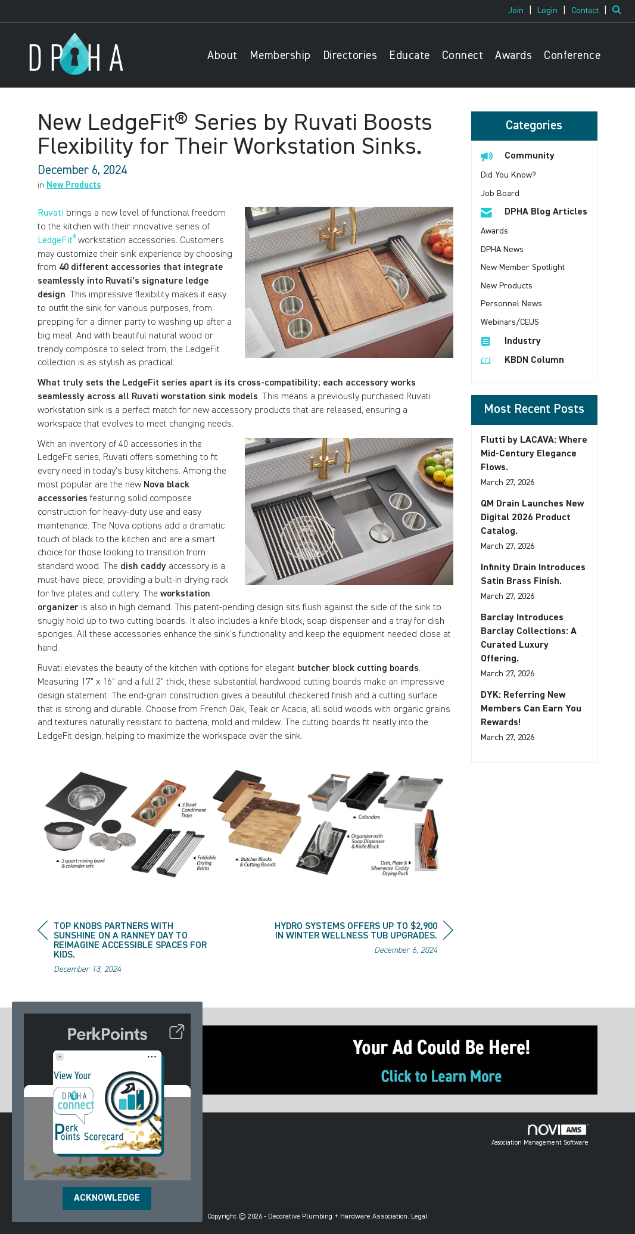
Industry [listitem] (511, 341)
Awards (513, 55)
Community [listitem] (518, 155)
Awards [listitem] (494, 231)
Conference (572, 55)
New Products (73, 185)
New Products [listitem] (507, 286)
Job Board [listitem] (500, 193)
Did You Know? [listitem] (508, 175)
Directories (350, 55)
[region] (364, 940)
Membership (280, 55)
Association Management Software (540, 1135)
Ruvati (51, 213)
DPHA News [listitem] (502, 249)
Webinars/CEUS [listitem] (510, 322)
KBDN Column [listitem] (522, 360)
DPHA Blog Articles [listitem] (534, 211)
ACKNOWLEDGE (107, 1198)
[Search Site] (619, 10)
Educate (409, 55)
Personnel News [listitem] (511, 304)
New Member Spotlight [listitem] (523, 267)
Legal (419, 1216)
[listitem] (521, 10)
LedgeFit (55, 240)
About (222, 55)
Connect (463, 55)
